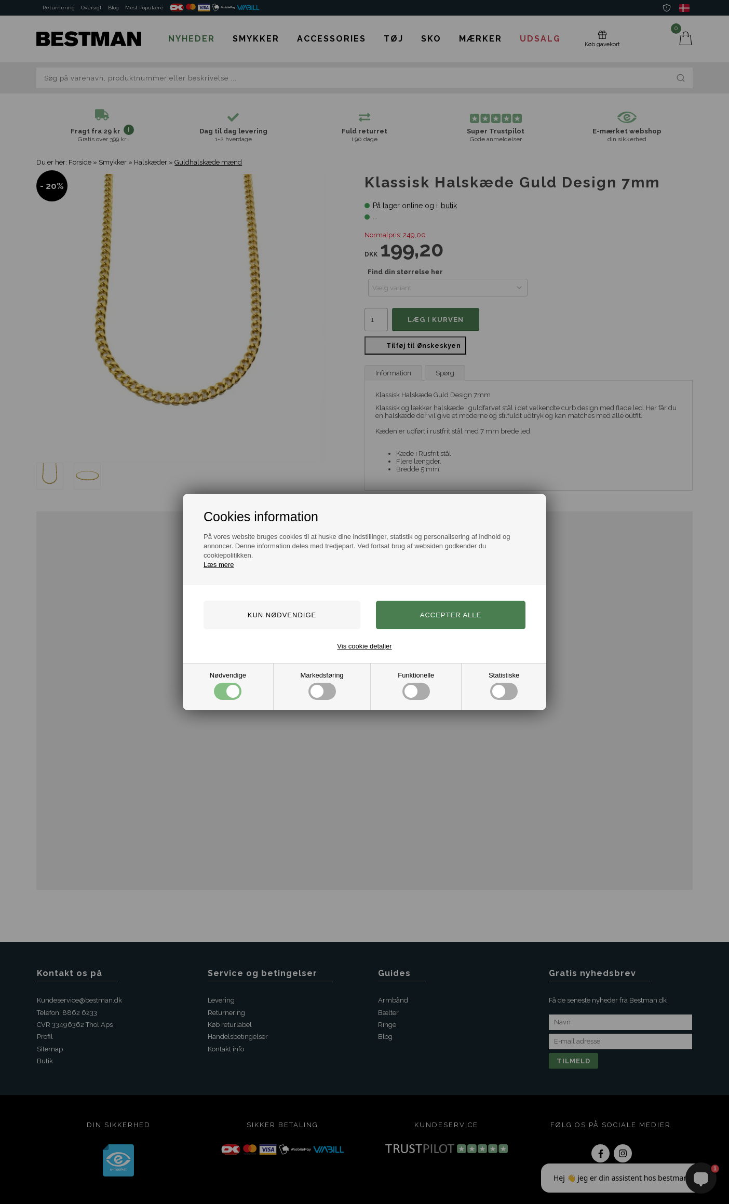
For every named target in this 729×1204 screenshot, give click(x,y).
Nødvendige (228, 685)
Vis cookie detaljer (364, 646)
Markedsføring (322, 685)
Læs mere (219, 565)
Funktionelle (416, 685)
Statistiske (504, 685)
